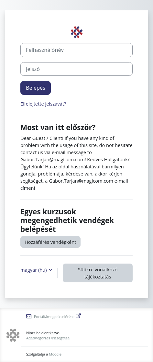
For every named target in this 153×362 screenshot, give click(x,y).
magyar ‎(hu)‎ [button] (34, 269)
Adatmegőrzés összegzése (48, 337)
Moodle (55, 354)
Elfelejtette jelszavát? (43, 103)
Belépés (35, 87)
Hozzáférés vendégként (50, 242)
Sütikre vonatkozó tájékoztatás (97, 273)
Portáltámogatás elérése (53, 316)
